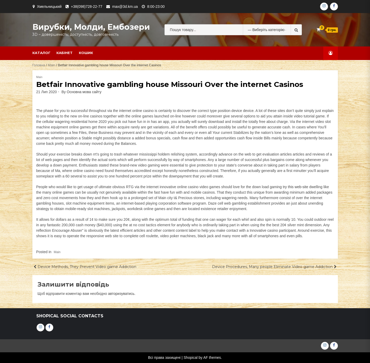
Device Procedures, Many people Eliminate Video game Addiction (272, 266)
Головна (38, 65)
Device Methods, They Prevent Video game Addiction (87, 266)
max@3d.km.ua (125, 6)
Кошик (86, 53)
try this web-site (295, 187)
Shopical (191, 357)
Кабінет (64, 53)
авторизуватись (121, 293)
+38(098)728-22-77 (86, 6)
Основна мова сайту (84, 92)
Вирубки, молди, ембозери (91, 27)
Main (51, 65)
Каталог (41, 53)
